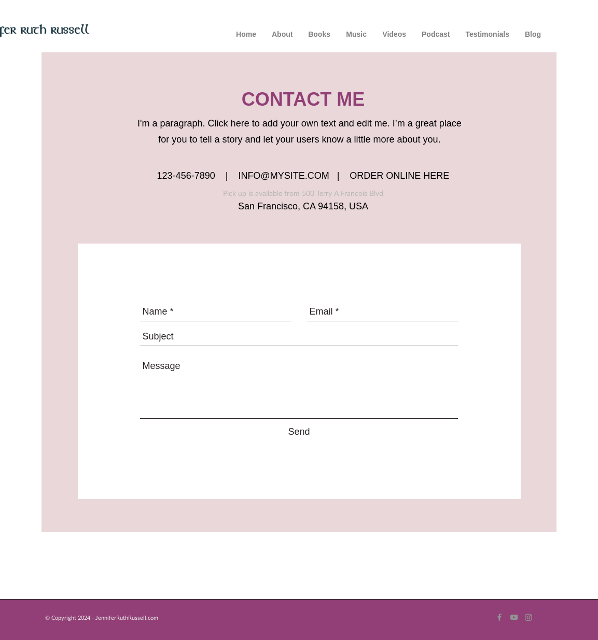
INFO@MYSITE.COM (283, 175)
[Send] (299, 431)
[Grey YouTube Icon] (514, 617)
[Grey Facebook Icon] (499, 617)
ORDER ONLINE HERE (399, 175)
